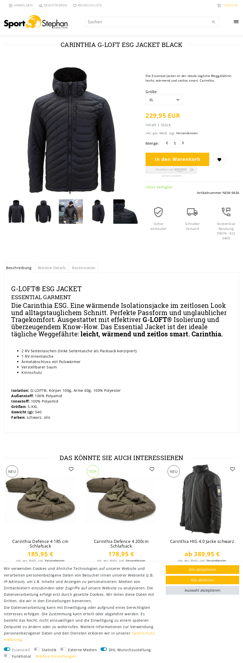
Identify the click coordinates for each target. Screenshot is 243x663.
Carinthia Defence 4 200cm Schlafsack (121, 544)
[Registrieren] (52, 5)
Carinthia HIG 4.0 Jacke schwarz (202, 541)
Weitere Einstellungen (56, 656)
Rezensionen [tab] (84, 267)
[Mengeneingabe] (175, 143)
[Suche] (214, 22)
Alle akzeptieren (202, 569)
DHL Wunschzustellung (130, 649)
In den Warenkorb (177, 159)
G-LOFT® (158, 319)
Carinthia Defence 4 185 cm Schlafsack (40, 544)
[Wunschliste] (86, 5)
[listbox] (40, 499)
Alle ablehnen (202, 580)
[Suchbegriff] (152, 22)
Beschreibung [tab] (18, 267)
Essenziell (21, 649)
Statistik (49, 649)
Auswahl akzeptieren (202, 590)
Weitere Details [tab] (52, 267)
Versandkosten (187, 133)
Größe (151, 91)
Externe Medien (82, 649)
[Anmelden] (20, 5)
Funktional (21, 656)
